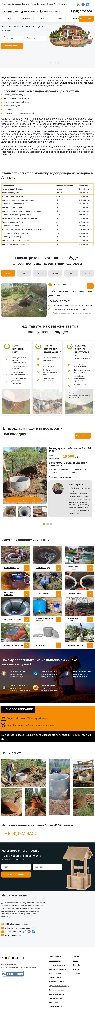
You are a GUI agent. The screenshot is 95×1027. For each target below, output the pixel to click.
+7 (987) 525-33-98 (80, 11)
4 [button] (58, 63)
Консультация (86, 18)
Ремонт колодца (55, 968)
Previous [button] (4, 36)
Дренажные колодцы (56, 1001)
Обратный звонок (82, 436)
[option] (71, 35)
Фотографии (35, 4)
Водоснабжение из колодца (59, 997)
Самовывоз (16, 4)
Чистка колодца (54, 972)
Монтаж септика (55, 984)
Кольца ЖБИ (53, 1013)
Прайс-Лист (26, 18)
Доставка (25, 4)
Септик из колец (55, 988)
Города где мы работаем (8, 975)
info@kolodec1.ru (13, 947)
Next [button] (90, 36)
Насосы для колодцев (57, 976)
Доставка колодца (55, 1017)
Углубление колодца (56, 993)
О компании (6, 4)
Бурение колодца (55, 1009)
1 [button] (50, 63)
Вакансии (63, 4)
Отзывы (59, 18)
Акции (43, 4)
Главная (8, 18)
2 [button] (53, 63)
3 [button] (55, 63)
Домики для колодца (56, 1005)
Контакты (76, 18)
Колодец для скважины (57, 980)
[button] (44, 524)
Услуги (43, 18)
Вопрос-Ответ (52, 4)
